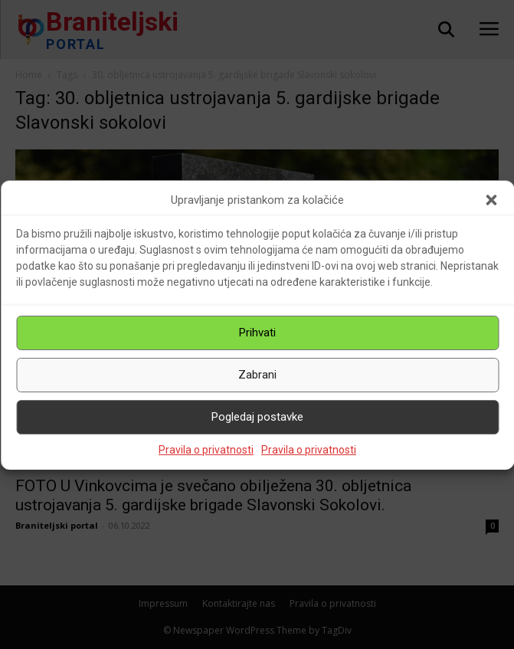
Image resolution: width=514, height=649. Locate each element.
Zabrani (257, 375)
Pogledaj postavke (257, 417)
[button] (491, 200)
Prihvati (257, 332)
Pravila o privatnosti (206, 450)
